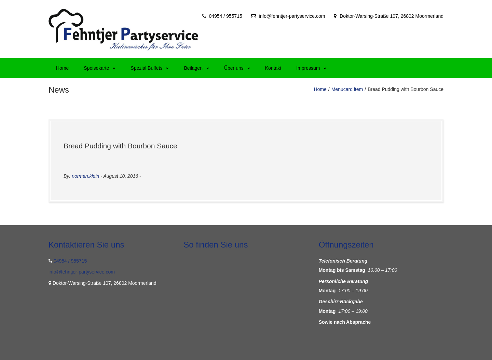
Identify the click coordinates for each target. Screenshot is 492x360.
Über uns (237, 68)
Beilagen (196, 68)
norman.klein (85, 176)
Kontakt (273, 68)
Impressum (311, 68)
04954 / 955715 (225, 16)
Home (62, 68)
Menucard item (347, 89)
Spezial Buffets (150, 68)
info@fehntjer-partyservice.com (292, 16)
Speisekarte (99, 68)
